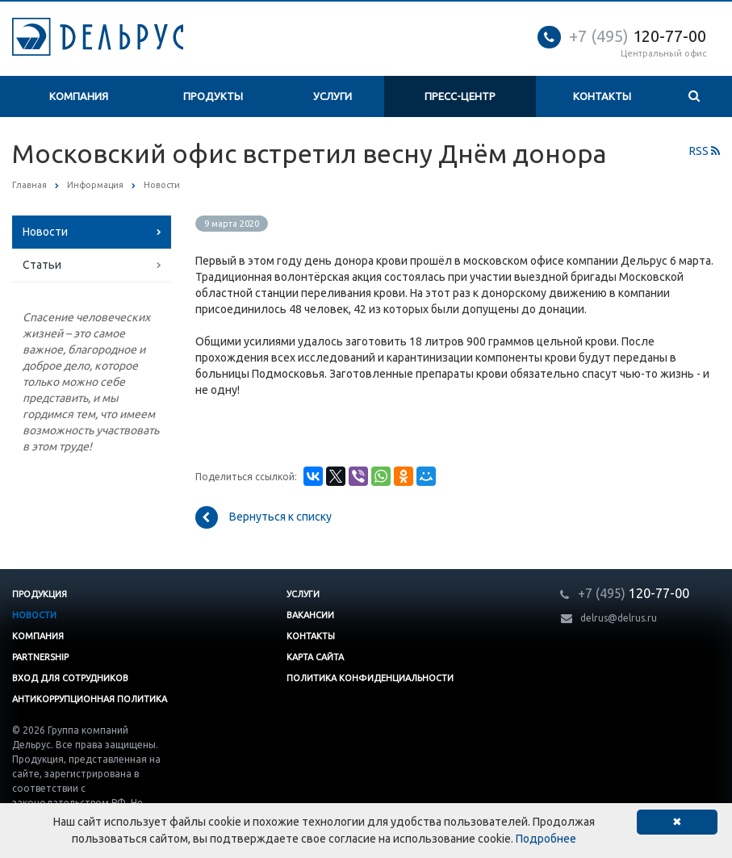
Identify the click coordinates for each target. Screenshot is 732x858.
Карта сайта (315, 657)
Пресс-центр (460, 96)
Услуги (332, 96)
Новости (45, 231)
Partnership (40, 657)
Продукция (39, 594)
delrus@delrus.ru (618, 618)
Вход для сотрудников (70, 678)
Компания (78, 96)
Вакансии (310, 615)
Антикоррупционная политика (89, 699)
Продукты (213, 96)
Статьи (42, 264)
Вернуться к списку (263, 517)
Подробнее (546, 838)
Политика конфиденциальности (370, 678)
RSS (704, 150)
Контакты (602, 96)
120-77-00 (637, 36)
